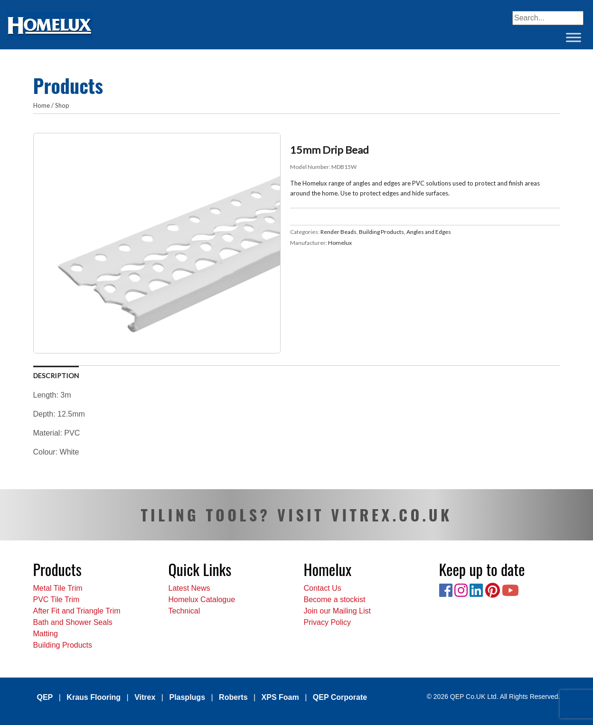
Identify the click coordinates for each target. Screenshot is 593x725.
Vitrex (144, 697)
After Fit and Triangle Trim (77, 611)
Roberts (233, 697)
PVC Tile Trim (56, 599)
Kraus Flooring (93, 697)
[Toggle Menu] (573, 37)
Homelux (340, 242)
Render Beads (338, 231)
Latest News (189, 588)
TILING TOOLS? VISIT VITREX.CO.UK (296, 514)
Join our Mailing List (337, 611)
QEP (45, 697)
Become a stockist (335, 599)
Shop (62, 105)
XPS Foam (280, 697)
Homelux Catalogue (202, 599)
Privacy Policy (327, 622)
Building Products (63, 645)
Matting (45, 634)
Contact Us (322, 588)
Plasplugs (187, 697)
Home (41, 105)
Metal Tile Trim (58, 588)
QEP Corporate (340, 697)
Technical (184, 611)
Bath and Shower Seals (73, 622)
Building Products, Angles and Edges (405, 231)
